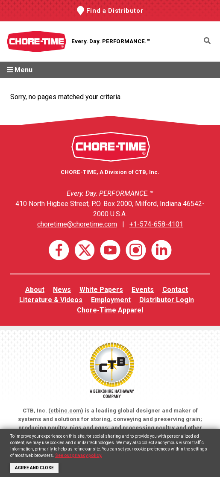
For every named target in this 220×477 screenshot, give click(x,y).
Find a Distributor (115, 11)
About (34, 290)
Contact (175, 290)
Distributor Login (166, 300)
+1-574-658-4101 (156, 224)
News (62, 290)
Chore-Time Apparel (110, 310)
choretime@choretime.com (77, 224)
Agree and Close (34, 467)
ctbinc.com (65, 410)
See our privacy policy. (78, 455)
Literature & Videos (50, 300)
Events (143, 290)
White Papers (101, 290)
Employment (111, 300)
